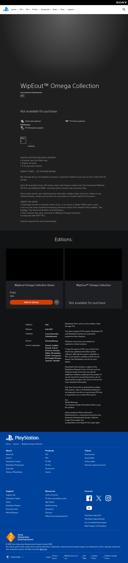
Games (13, 10)
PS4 (27, 10)
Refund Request (12, 512)
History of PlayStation (14, 472)
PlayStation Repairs (13, 505)
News (55, 10)
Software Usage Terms (110, 557)
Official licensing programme (56, 516)
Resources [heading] (50, 491)
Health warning (51, 505)
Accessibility (89, 458)
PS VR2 (48, 461)
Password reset (12, 509)
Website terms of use (71, 557)
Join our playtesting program (96, 522)
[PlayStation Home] (6, 9)
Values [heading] (88, 450)
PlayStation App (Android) (95, 519)
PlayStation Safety (13, 498)
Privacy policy (55, 557)
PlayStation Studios (13, 461)
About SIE (9, 454)
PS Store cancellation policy (56, 498)
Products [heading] (49, 450)
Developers (49, 509)
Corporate (10, 468)
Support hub (10, 495)
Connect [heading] (89, 491)
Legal (48, 557)
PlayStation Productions (15, 465)
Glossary (48, 512)
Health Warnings (71, 402)
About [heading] (9, 450)
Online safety (90, 461)
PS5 (21, 10)
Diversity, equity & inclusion (95, 465)
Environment (89, 454)
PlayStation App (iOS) (93, 515)
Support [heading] (10, 491)
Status (8, 502)
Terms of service (51, 495)
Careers (9, 458)
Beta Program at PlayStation (95, 526)
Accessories (45, 10)
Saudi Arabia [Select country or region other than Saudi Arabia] (15, 557)
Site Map (84, 557)
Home (8, 444)
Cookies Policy (95, 557)
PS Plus (35, 10)
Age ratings (49, 502)
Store (62, 10)
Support (71, 10)
